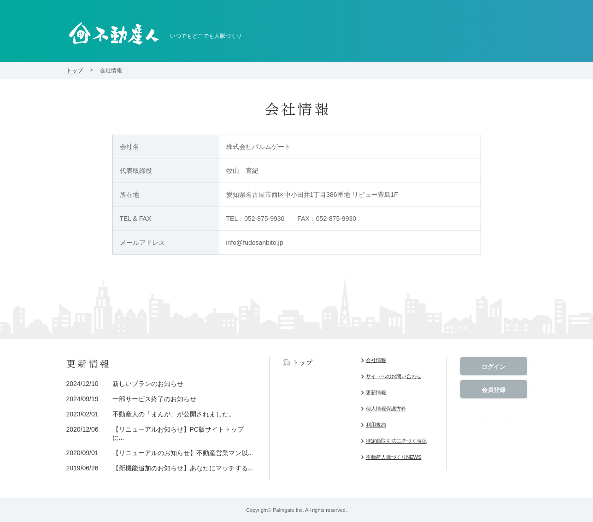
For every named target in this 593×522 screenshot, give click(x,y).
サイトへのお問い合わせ (394, 376)
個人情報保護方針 (386, 408)
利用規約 (376, 424)
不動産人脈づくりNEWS (394, 457)
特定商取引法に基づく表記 (396, 441)
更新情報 (376, 392)
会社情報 (376, 360)
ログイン (493, 366)
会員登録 (493, 389)
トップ (74, 70)
